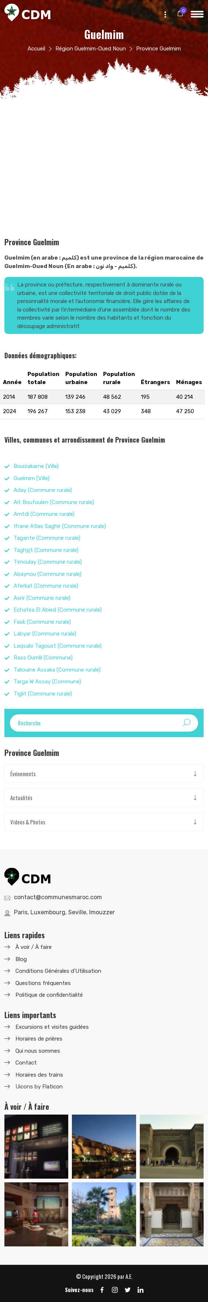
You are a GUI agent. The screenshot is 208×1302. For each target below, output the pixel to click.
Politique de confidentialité (49, 995)
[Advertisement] (104, 163)
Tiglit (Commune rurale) (43, 693)
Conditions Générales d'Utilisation (58, 971)
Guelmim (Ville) (32, 478)
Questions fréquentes (43, 983)
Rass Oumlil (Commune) (43, 657)
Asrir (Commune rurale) (42, 598)
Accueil (36, 48)
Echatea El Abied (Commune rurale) (58, 609)
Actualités (21, 797)
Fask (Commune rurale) (42, 622)
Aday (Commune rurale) (43, 490)
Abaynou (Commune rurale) (47, 574)
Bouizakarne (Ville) (36, 466)
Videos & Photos (27, 822)
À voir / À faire (33, 947)
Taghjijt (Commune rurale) (46, 550)
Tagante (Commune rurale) (47, 538)
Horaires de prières (38, 1038)
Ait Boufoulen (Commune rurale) (54, 502)
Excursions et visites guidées (52, 1027)
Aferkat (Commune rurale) (46, 586)
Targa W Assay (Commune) (47, 681)
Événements (23, 774)
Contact (26, 1062)
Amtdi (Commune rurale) (44, 514)
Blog (21, 959)
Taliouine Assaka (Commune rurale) (57, 669)
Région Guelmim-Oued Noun (90, 48)
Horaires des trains (39, 1074)
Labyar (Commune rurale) (45, 633)
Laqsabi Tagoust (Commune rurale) (58, 646)
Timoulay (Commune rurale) (48, 562)
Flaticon (52, 1086)
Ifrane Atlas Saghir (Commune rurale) (60, 526)
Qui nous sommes (37, 1051)
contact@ (58, 897)
